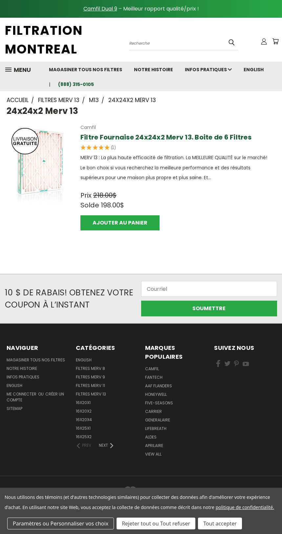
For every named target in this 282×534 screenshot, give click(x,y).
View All (153, 454)
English (84, 360)
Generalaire (157, 420)
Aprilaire (154, 445)
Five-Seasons (159, 403)
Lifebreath (155, 428)
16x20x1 (83, 402)
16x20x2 (84, 411)
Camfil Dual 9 (100, 8)
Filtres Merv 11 (90, 385)
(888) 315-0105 (76, 84)
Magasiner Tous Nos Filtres (85, 69)
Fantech (154, 377)
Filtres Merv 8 (90, 368)
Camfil (152, 369)
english (254, 69)
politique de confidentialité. (245, 507)
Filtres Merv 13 (91, 394)
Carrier (153, 411)
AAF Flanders (158, 386)
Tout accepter (220, 523)
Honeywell (156, 394)
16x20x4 (84, 419)
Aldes (151, 437)
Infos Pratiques (208, 69)
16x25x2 (84, 436)
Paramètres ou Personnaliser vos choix (60, 523)
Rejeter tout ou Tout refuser (156, 523)
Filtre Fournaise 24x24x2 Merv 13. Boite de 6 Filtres (165, 137)
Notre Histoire (153, 69)
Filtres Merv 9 (90, 377)
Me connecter (22, 394)
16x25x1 (83, 428)
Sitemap (14, 408)
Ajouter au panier (120, 222)
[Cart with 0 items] (275, 41)
